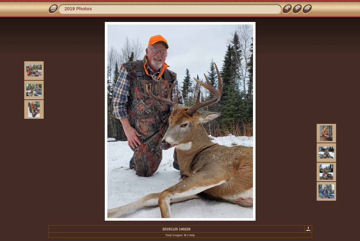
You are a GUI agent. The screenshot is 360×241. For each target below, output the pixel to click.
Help (192, 235)
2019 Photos (78, 8)
